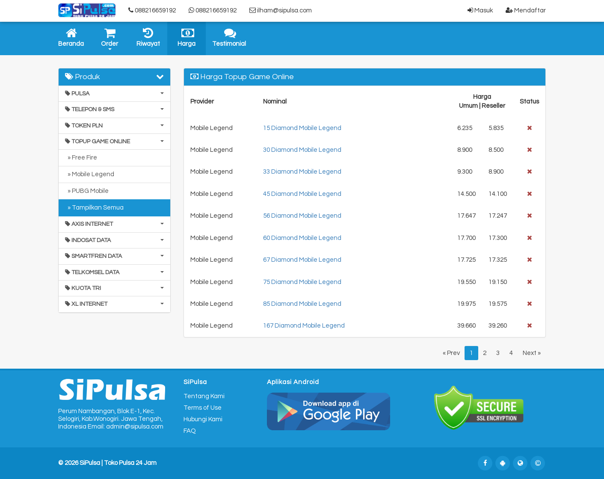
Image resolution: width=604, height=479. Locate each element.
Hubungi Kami (203, 419)
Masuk (480, 10)
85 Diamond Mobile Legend (302, 304)
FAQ (190, 431)
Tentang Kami (204, 396)
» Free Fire (81, 157)
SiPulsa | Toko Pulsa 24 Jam (118, 463)
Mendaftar (526, 10)
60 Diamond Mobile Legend (302, 238)
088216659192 (152, 10)
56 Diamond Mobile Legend (302, 216)
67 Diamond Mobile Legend (302, 260)
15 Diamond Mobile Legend (302, 128)
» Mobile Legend (89, 174)
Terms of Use (203, 408)
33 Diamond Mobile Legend (302, 172)
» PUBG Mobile (87, 191)
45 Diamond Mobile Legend (302, 194)
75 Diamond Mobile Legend (302, 282)
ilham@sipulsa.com (280, 10)
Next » (532, 353)
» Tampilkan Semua (94, 207)
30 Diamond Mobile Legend (302, 150)
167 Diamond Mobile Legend (304, 325)
